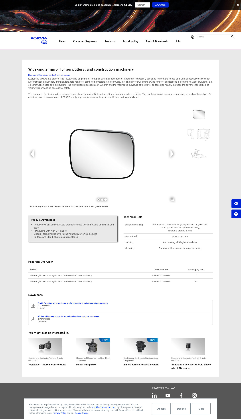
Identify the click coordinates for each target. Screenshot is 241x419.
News (62, 42)
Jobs (178, 42)
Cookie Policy (81, 413)
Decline (181, 408)
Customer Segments (85, 42)
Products (110, 42)
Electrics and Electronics (37, 75)
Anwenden (160, 5)
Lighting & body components (59, 75)
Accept (161, 408)
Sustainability (130, 42)
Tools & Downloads (157, 42)
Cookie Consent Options (104, 407)
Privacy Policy (59, 413)
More (201, 408)
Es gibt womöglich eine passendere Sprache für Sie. (103, 5)
